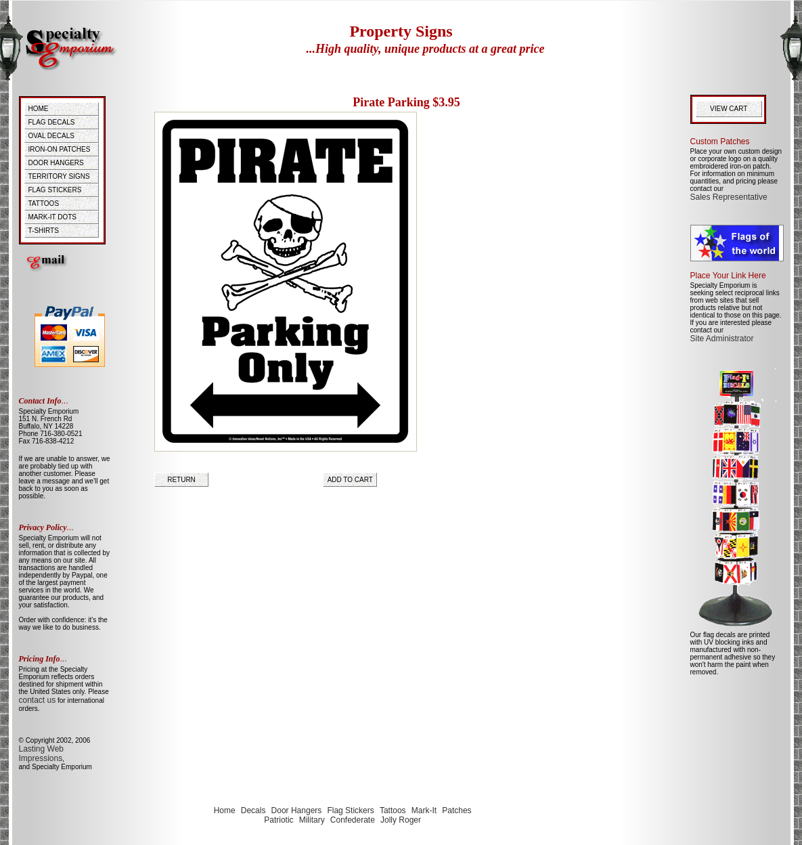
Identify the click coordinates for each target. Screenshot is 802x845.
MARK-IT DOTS (52, 217)
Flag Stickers (350, 810)
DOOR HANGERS (56, 163)
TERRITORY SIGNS (59, 176)
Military (312, 820)
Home (225, 810)
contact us (37, 700)
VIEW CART (730, 108)
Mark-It (424, 810)
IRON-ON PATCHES (59, 149)
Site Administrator (722, 338)
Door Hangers (296, 810)
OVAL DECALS (51, 135)
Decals (253, 810)
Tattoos (393, 810)
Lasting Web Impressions (41, 753)
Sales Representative (728, 197)
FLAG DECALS (51, 122)
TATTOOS (44, 203)
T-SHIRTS (43, 230)
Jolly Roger (400, 820)
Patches (456, 810)
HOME (38, 108)
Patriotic (278, 820)
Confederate (352, 820)
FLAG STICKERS (55, 190)
